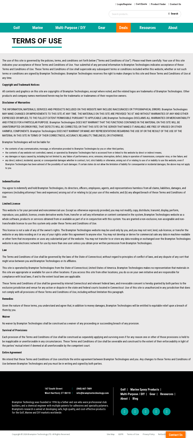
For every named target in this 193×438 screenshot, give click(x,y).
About (172, 27)
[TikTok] (156, 411)
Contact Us (175, 4)
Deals (123, 27)
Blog (135, 398)
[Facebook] (124, 411)
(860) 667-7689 (84, 388)
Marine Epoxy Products (144, 389)
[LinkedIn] (167, 411)
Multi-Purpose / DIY (70, 27)
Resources (148, 27)
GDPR (120, 434)
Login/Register (123, 4)
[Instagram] (135, 411)
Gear (101, 27)
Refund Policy (164, 434)
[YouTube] (145, 411)
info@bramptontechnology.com (92, 393)
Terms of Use (133, 434)
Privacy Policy (149, 434)
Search (174, 13)
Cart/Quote (140, 4)
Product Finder (158, 4)
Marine (37, 27)
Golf (16, 27)
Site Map (110, 434)
